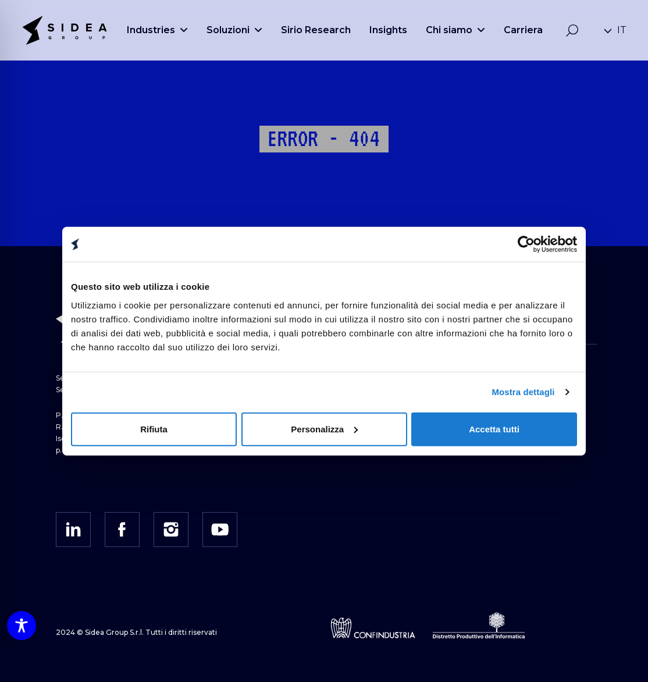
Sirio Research (316, 29)
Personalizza (324, 429)
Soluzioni (234, 29)
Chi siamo (455, 29)
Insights (388, 29)
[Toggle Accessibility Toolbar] (21, 625)
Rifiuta (154, 429)
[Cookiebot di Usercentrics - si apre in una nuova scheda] (526, 244)
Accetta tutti (494, 429)
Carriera (523, 29)
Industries (157, 29)
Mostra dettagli (523, 392)
